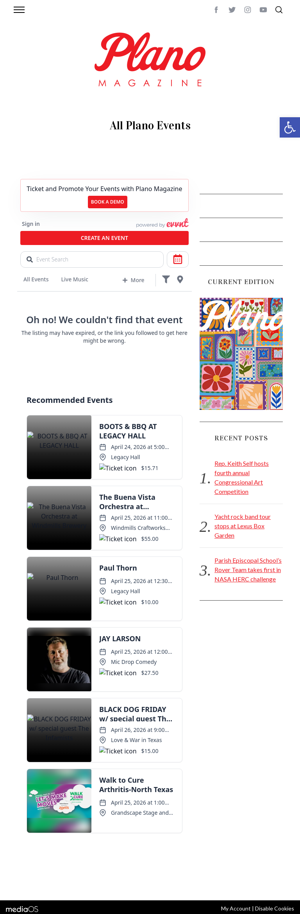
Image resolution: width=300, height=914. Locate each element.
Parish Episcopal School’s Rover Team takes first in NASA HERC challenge (248, 569)
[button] (290, 127)
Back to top (272, 874)
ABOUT (21, 874)
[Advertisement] (241, 667)
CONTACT (45, 874)
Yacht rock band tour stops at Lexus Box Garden (242, 526)
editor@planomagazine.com (50, 884)
